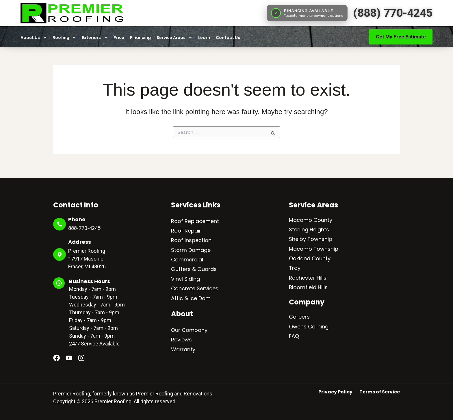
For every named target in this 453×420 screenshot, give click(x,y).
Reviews (181, 339)
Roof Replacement (195, 221)
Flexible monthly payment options (313, 16)
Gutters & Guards (194, 269)
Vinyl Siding (185, 279)
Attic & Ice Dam (191, 298)
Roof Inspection (191, 240)
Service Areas (174, 37)
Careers (299, 316)
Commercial (187, 259)
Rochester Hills (307, 277)
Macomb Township (313, 248)
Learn (204, 37)
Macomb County (310, 220)
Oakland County (310, 258)
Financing (140, 37)
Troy (294, 268)
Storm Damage (191, 250)
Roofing (64, 37)
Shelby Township (310, 239)
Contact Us (228, 37)
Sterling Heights (309, 229)
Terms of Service (379, 392)
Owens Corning (308, 326)
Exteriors (95, 37)
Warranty (183, 349)
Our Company (189, 330)
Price (119, 37)
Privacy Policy (335, 392)
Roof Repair (186, 230)
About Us (34, 37)
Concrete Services (194, 288)
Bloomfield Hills (308, 287)
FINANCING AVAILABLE (308, 10)
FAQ (294, 336)
